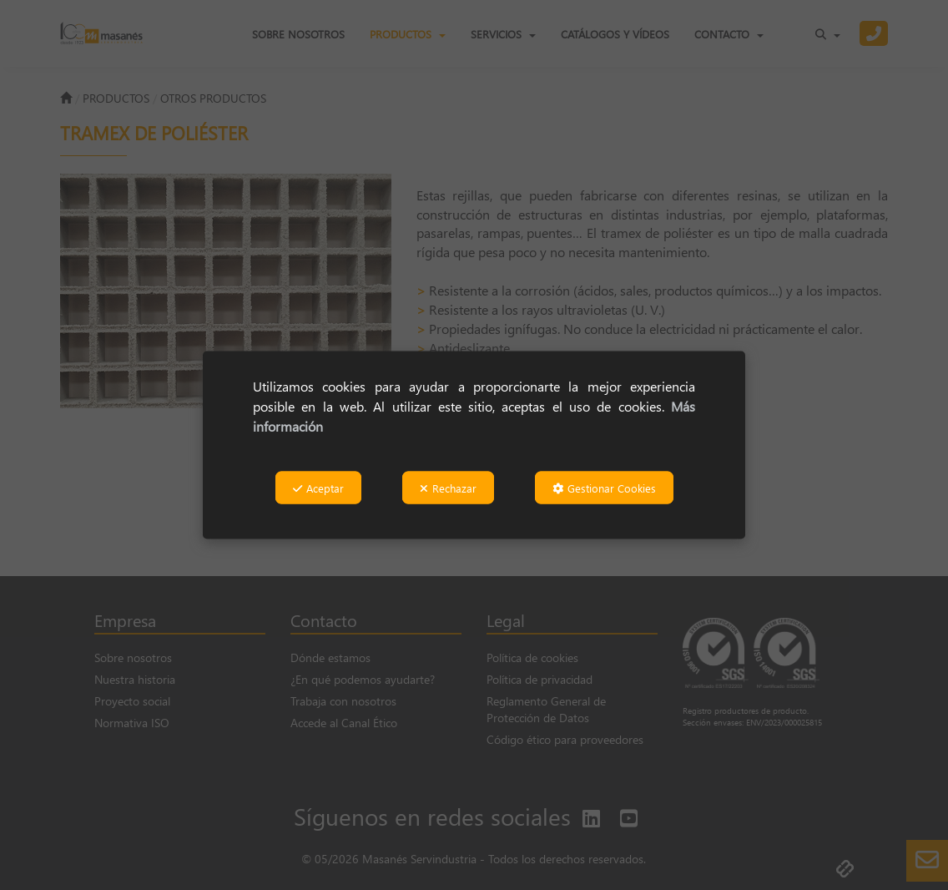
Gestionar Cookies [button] (604, 488)
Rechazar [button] (448, 488)
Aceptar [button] (318, 488)
